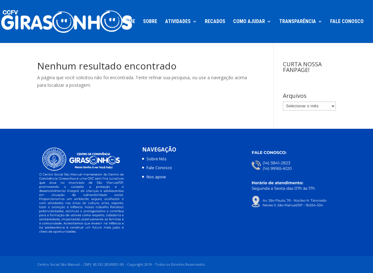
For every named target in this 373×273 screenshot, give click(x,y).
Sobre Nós (156, 159)
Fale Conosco (347, 21)
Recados (215, 21)
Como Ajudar (249, 21)
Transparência (297, 21)
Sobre (150, 21)
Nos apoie (156, 177)
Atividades (178, 21)
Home (129, 21)
